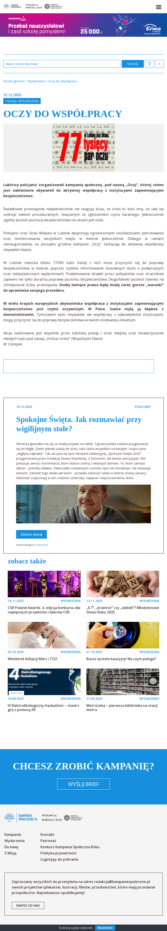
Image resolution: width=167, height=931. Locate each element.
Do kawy (11, 846)
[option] (83, 148)
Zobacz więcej (31, 534)
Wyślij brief (83, 784)
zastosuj (133, 64)
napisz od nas (28, 905)
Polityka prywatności (58, 853)
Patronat (48, 840)
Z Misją (10, 853)
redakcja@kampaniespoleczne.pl (122, 881)
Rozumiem (105, 928)
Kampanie (42, 544)
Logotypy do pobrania (59, 859)
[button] (158, 6)
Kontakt (47, 834)
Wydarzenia (28, 101)
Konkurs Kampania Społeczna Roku (70, 846)
